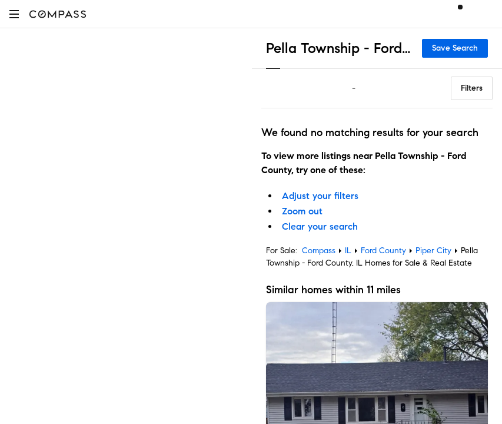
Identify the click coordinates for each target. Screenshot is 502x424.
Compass (318, 251)
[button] (14, 14)
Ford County (383, 251)
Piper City (433, 251)
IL (348, 251)
